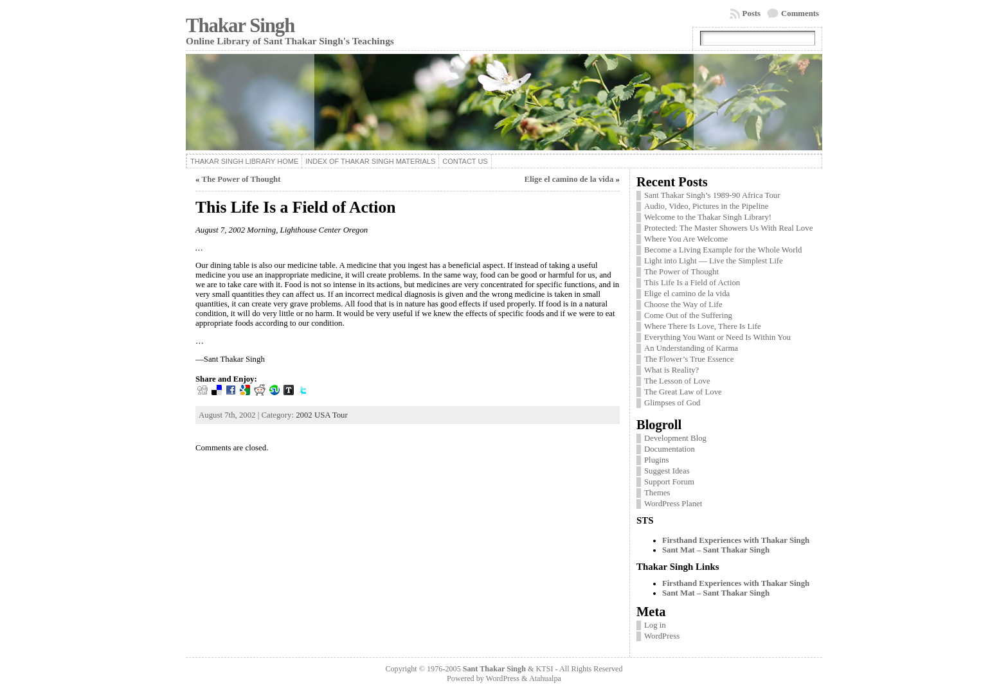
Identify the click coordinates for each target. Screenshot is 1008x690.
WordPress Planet (673, 503)
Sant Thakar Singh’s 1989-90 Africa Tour (712, 195)
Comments (800, 13)
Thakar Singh (240, 26)
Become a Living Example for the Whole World (723, 249)
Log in (655, 625)
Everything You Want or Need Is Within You (717, 337)
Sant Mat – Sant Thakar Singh (716, 549)
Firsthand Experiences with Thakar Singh (735, 540)
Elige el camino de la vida (568, 179)
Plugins (656, 460)
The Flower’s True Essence (689, 359)
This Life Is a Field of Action (692, 282)
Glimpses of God (672, 402)
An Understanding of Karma (691, 348)
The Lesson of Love (677, 380)
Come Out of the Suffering (688, 315)
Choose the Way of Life (683, 304)
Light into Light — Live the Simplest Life (713, 260)
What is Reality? (671, 370)
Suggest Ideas (667, 470)
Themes (657, 492)
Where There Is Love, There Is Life (702, 326)
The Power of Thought (241, 179)
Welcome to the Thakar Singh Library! (707, 217)
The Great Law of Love (683, 391)
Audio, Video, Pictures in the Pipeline (706, 206)
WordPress (662, 636)
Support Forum (669, 481)
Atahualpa (545, 678)
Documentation (669, 449)
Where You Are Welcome (686, 238)
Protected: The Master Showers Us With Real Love (728, 228)
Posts (751, 13)
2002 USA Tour (322, 415)
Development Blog (675, 438)
